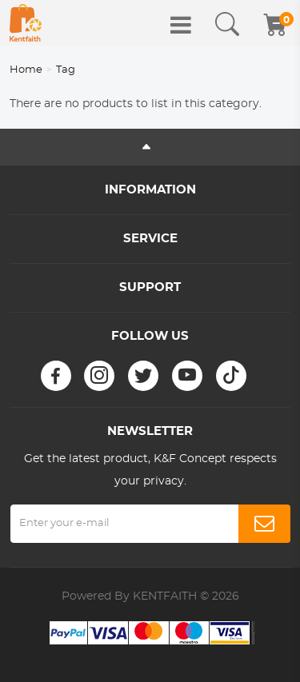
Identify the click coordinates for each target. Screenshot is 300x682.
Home (26, 70)
